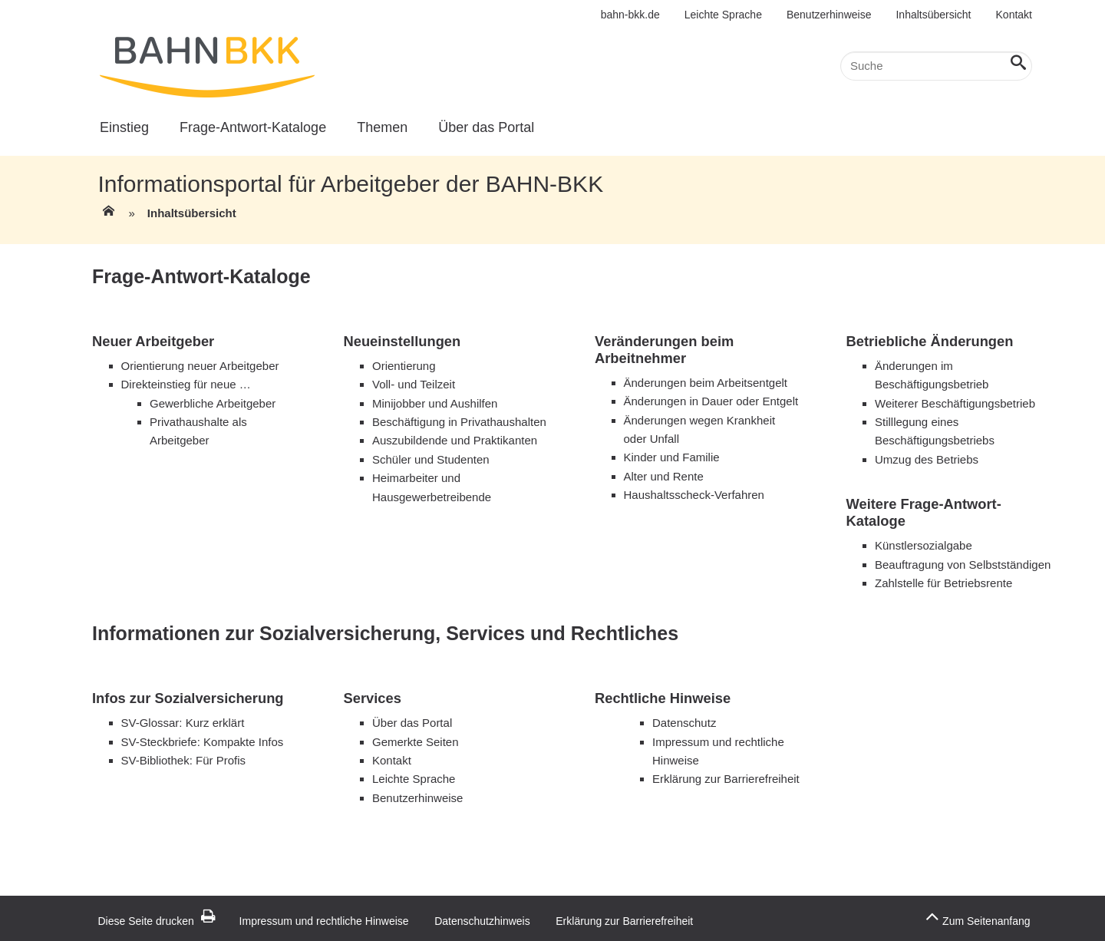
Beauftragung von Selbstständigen (963, 564)
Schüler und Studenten (431, 459)
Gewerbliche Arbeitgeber (212, 403)
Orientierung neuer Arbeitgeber (200, 365)
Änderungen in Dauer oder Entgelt (711, 401)
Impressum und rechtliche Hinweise (324, 921)
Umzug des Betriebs (926, 459)
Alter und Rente (664, 476)
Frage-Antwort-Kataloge (253, 127)
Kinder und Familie (672, 457)
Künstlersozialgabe (923, 545)
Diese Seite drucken (157, 921)
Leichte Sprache (723, 14)
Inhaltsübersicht (933, 14)
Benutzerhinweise (829, 14)
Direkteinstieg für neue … (186, 384)
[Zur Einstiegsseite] (107, 215)
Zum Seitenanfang (977, 916)
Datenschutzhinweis (482, 921)
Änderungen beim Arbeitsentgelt (705, 382)
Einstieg (124, 127)
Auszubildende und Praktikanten (454, 440)
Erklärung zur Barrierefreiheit (726, 778)
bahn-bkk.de (630, 14)
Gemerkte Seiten (415, 741)
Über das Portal (486, 127)
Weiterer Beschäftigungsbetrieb (955, 403)
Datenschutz (684, 722)
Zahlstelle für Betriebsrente (943, 582)
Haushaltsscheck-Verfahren (694, 494)
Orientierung (405, 365)
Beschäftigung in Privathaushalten (459, 421)
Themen (382, 127)
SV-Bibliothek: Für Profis (183, 760)
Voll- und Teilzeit (413, 384)
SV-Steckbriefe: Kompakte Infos (202, 741)
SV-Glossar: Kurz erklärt (183, 722)
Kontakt (1014, 14)
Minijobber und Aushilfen (434, 403)
